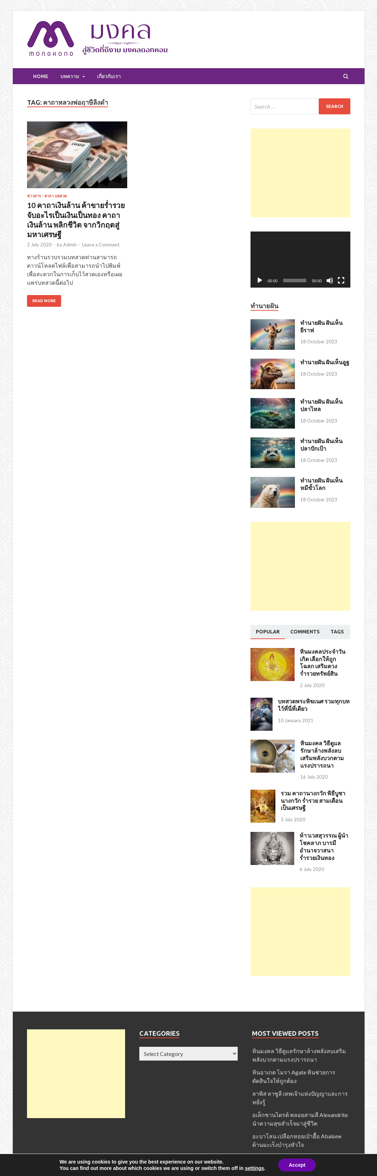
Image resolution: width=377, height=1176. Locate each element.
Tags (337, 632)
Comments (305, 632)
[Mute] (329, 280)
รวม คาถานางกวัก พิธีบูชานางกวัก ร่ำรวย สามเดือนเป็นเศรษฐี (313, 800)
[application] (300, 260)
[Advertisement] (300, 173)
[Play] (259, 280)
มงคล (209, 1172)
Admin (70, 244)
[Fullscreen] (341, 280)
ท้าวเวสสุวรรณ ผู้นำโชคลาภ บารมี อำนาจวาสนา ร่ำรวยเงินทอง (324, 846)
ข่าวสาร (34, 196)
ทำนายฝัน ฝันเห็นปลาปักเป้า (321, 444)
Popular (268, 632)
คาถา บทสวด (55, 196)
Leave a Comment (100, 244)
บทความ (69, 76)
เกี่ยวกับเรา (109, 76)
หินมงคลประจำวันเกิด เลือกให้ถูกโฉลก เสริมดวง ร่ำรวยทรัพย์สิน (322, 662)
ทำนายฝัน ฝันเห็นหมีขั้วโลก (321, 484)
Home (40, 76)
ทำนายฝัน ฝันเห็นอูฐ (324, 362)
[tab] (268, 632)
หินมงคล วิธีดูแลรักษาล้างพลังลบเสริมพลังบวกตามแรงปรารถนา (322, 754)
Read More (44, 301)
